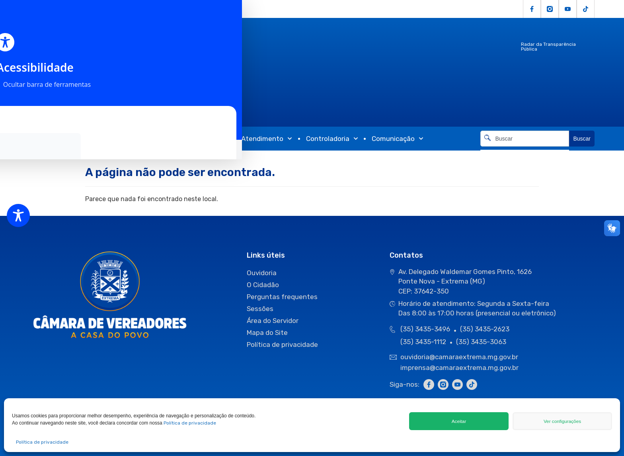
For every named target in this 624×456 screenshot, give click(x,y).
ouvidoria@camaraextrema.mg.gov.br (460, 357)
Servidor (170, 9)
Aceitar (459, 421)
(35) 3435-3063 (481, 342)
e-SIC (143, 9)
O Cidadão (80, 9)
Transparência (200, 139)
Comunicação (397, 139)
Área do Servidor (272, 321)
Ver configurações (562, 421)
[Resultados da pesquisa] (524, 151)
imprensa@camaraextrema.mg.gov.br (459, 368)
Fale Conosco (208, 9)
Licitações (43, 9)
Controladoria (332, 139)
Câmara (46, 139)
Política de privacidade (190, 423)
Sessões (260, 309)
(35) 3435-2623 (484, 329)
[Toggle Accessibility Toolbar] (18, 215)
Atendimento (266, 139)
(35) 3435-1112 (423, 342)
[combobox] (524, 139)
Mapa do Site (267, 333)
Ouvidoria (114, 9)
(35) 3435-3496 (425, 329)
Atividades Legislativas (118, 139)
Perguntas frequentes (282, 297)
